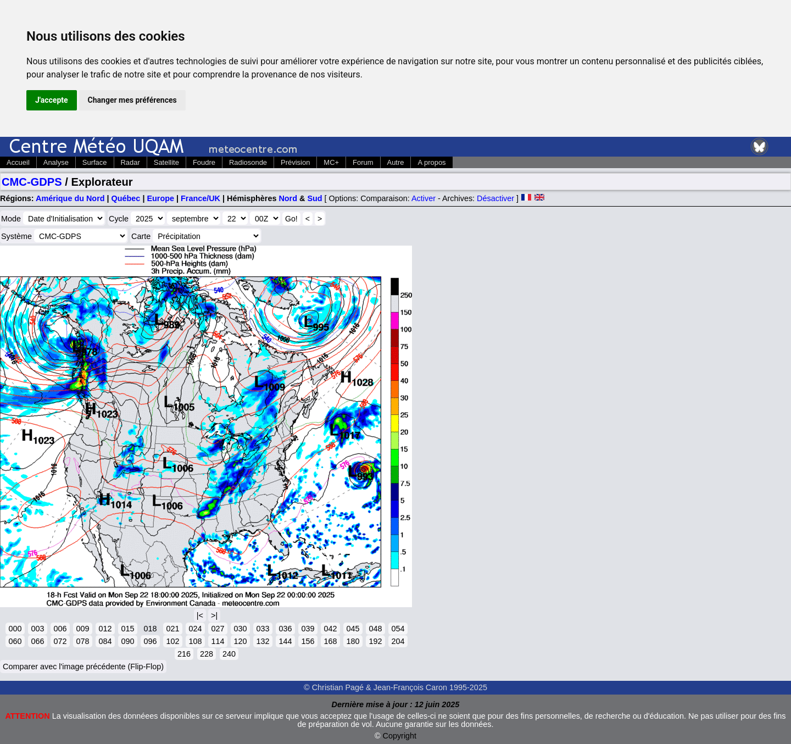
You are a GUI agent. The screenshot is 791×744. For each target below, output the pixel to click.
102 (172, 641)
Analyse (56, 162)
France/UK (200, 198)
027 (217, 628)
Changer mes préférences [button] (132, 100)
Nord (287, 198)
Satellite (166, 162)
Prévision (295, 162)
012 (105, 628)
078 (82, 641)
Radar (130, 162)
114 (217, 641)
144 (285, 641)
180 (352, 641)
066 (37, 641)
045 (352, 628)
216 (184, 653)
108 (195, 641)
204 (397, 641)
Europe (160, 198)
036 (285, 628)
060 (14, 641)
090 (127, 641)
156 (307, 641)
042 (330, 628)
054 (397, 628)
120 (240, 641)
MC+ (331, 162)
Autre (395, 162)
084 (105, 641)
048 (375, 628)
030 (240, 628)
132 (262, 641)
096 (150, 641)
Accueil (18, 162)
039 (307, 628)
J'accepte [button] (51, 100)
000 (14, 628)
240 (229, 653)
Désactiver (495, 198)
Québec (126, 198)
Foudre (204, 162)
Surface (94, 162)
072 (59, 641)
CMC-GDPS (32, 182)
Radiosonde (248, 162)
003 (37, 628)
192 (375, 641)
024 (195, 628)
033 (262, 628)
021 (172, 628)
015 (127, 628)
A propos (431, 162)
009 (82, 628)
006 (59, 628)
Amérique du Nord (70, 198)
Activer (423, 198)
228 (206, 653)
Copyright (400, 735)
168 (330, 641)
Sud (314, 198)
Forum (363, 162)
